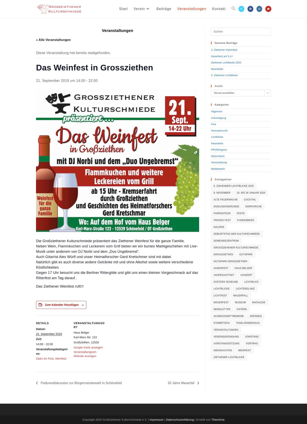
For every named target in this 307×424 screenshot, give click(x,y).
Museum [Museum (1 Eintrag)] (240, 302)
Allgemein (216, 111)
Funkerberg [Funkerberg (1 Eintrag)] (245, 220)
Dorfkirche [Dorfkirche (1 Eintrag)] (254, 206)
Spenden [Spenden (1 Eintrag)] (256, 316)
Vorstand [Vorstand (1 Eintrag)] (252, 336)
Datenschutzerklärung (180, 419)
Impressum (156, 419)
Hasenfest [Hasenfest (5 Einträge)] (221, 268)
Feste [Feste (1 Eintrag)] (241, 213)
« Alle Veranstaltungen (53, 39)
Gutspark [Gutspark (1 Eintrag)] (246, 254)
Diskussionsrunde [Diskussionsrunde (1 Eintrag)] (226, 206)
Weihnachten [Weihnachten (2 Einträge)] (223, 350)
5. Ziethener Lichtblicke (224, 75)
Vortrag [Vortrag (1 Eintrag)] (252, 343)
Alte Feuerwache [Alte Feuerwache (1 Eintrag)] (226, 199)
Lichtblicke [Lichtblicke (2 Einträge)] (222, 288)
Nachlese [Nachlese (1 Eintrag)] (258, 302)
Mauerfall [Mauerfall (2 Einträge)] (240, 295)
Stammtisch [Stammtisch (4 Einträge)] (222, 323)
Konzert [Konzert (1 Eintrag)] (246, 275)
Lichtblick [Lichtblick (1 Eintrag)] (251, 282)
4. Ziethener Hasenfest (224, 49)
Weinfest (60, 358)
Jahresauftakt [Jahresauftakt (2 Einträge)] (224, 275)
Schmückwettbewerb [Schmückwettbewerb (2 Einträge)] (229, 316)
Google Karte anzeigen (88, 347)
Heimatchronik (219, 130)
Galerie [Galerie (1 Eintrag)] (219, 227)
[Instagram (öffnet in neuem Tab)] (259, 9)
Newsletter (217, 69)
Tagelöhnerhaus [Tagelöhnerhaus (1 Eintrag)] (248, 323)
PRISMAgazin (219, 149)
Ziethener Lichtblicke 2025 (226, 62)
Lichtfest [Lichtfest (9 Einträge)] (220, 295)
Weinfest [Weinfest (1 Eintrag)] (244, 350)
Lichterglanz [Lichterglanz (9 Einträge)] (245, 288)
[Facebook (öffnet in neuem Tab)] (250, 9)
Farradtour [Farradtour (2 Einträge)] (222, 213)
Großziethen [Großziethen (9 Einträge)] (223, 254)
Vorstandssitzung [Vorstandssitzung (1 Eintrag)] (227, 343)
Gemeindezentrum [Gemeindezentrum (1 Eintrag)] (226, 240)
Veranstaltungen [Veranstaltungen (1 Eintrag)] (226, 329)
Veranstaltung (219, 162)
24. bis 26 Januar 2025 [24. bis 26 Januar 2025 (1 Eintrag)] (251, 192)
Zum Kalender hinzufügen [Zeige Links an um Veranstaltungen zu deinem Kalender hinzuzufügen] (62, 304)
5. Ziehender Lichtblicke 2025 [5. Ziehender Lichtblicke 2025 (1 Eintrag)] (234, 186)
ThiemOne (218, 419)
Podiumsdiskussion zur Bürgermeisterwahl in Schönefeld (81, 383)
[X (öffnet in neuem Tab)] (241, 9)
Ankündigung (218, 117)
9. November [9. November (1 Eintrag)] (222, 192)
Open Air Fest (45, 358)
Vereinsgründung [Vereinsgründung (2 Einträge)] (226, 336)
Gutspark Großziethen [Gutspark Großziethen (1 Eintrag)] (230, 261)
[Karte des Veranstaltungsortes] (132, 342)
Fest (213, 124)
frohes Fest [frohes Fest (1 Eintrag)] (222, 220)
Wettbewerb (218, 168)
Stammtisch (218, 156)
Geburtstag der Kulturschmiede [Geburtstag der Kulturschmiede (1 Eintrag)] (237, 234)
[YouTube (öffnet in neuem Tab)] (268, 9)
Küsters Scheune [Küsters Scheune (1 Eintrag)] (226, 282)
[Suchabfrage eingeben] (241, 32)
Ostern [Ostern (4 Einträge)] (242, 309)
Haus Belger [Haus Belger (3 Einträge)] (243, 268)
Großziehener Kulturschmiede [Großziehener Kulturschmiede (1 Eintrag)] (236, 247)
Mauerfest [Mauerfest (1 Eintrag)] (221, 302)
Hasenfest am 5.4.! (222, 56)
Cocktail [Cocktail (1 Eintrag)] (250, 199)
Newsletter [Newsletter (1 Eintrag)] (222, 309)
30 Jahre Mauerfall (181, 383)
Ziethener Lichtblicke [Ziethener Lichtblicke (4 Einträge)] (229, 357)
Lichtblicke (217, 136)
